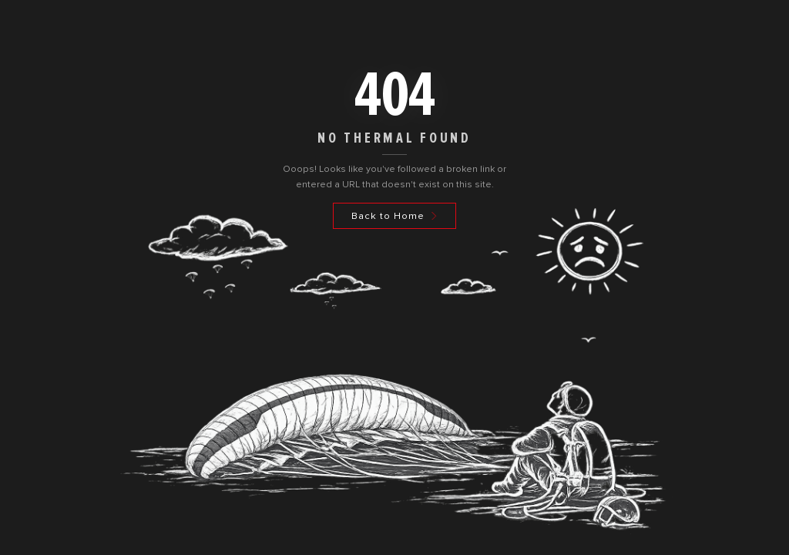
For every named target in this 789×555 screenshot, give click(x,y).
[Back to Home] (394, 216)
